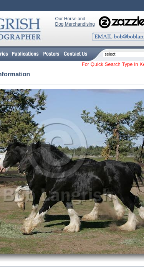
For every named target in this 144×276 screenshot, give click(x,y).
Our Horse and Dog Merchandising (75, 21)
